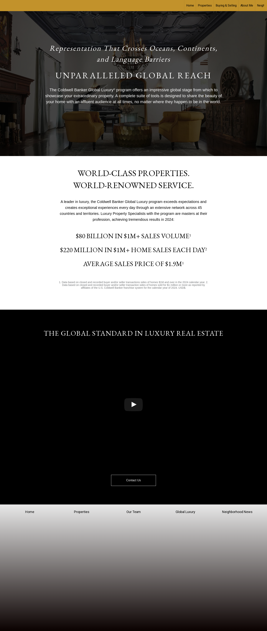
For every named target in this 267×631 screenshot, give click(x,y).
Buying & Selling (226, 5)
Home (190, 5)
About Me (246, 5)
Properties (205, 5)
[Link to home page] (5, 5)
